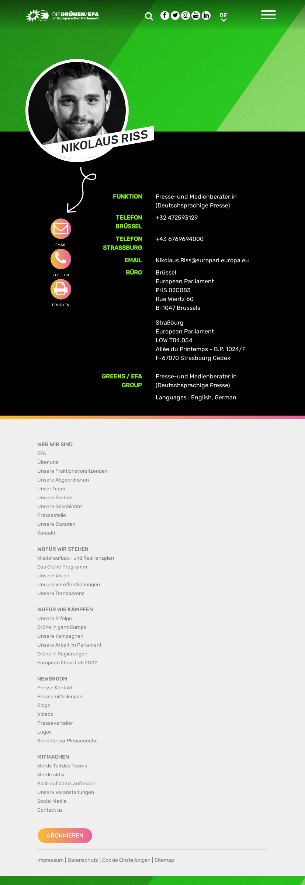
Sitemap (164, 860)
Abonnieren (64, 835)
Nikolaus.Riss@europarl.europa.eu (202, 260)
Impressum (50, 860)
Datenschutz (82, 860)
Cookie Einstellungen (126, 860)
